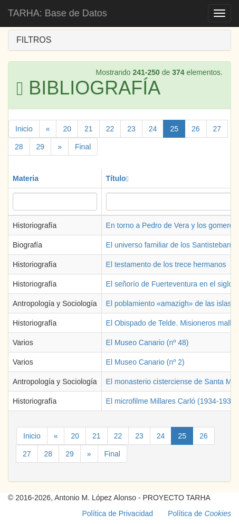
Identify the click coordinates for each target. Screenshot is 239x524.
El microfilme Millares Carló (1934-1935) (172, 401)
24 (153, 129)
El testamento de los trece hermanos (166, 264)
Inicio (24, 129)
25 (174, 129)
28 (19, 146)
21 (88, 129)
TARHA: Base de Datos (57, 13)
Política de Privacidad (118, 513)
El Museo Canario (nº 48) (147, 342)
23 (131, 129)
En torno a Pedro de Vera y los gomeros (171, 225)
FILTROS (33, 39)
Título (117, 178)
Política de (199, 513)
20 (67, 129)
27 (217, 129)
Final (83, 146)
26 (196, 129)
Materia (26, 178)
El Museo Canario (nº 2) (145, 362)
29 (40, 146)
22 (110, 129)
